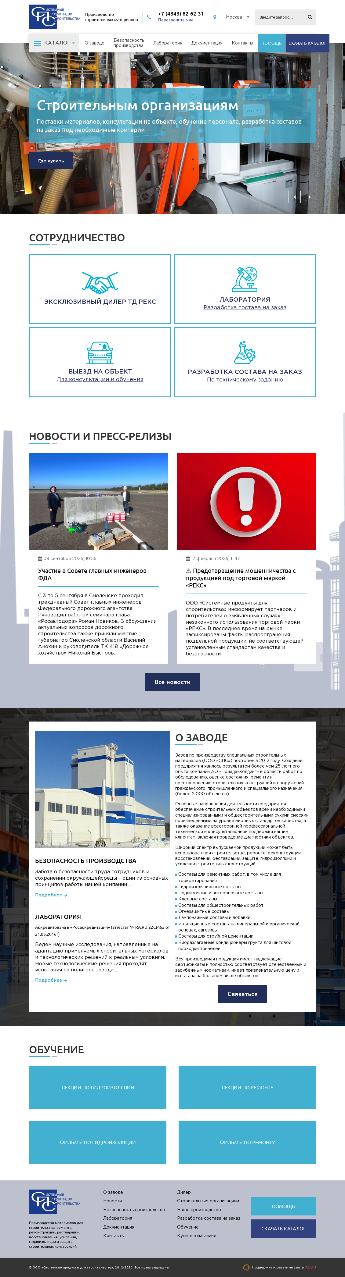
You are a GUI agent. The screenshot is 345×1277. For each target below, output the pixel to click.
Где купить (51, 160)
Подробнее (48, 894)
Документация (207, 43)
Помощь (271, 43)
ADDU (310, 1267)
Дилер (184, 1192)
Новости (112, 1201)
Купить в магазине (196, 1236)
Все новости (172, 681)
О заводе (94, 43)
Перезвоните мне (176, 20)
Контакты (242, 43)
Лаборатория (167, 43)
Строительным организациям (137, 105)
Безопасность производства (134, 1210)
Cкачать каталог (307, 43)
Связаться (242, 993)
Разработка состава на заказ (208, 1218)
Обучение (188, 1227)
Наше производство (199, 1210)
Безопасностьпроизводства (129, 43)
